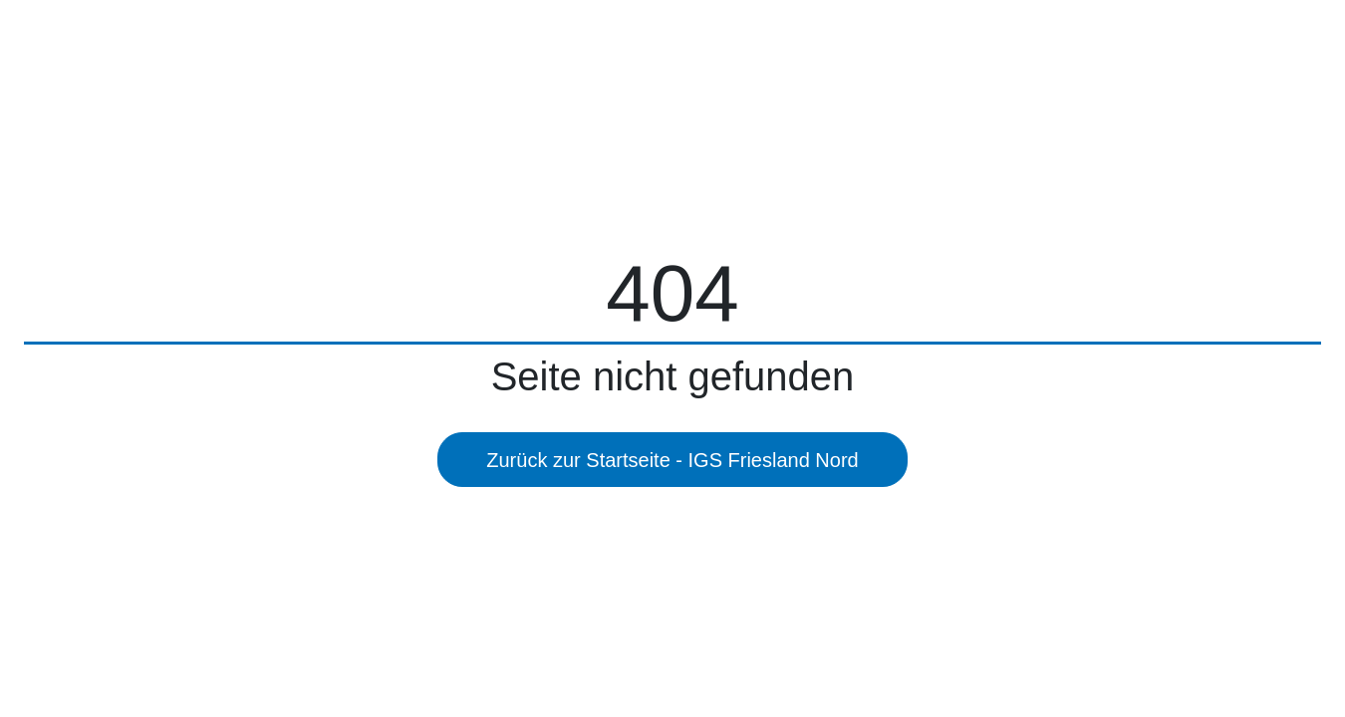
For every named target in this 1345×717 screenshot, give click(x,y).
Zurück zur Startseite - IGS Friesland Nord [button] (672, 460)
